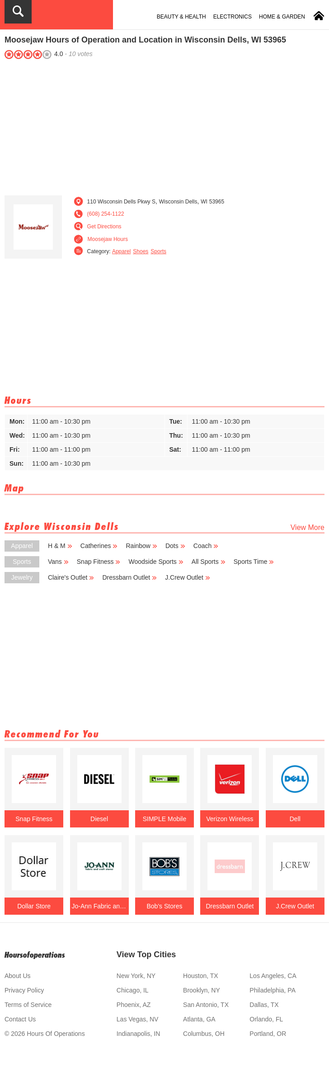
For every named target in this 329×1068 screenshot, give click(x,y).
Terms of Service (28, 1004)
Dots (175, 545)
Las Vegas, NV (138, 1019)
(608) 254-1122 (105, 214)
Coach (205, 545)
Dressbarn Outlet (129, 577)
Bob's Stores (165, 906)
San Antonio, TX (206, 1004)
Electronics (232, 17)
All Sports (209, 561)
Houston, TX (200, 975)
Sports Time (254, 561)
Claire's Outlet (71, 577)
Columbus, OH (204, 1033)
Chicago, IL (133, 990)
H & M (60, 545)
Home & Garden (282, 17)
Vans (58, 561)
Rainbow (141, 545)
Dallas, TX (263, 1004)
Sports (158, 251)
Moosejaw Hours (108, 239)
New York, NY (136, 975)
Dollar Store (34, 906)
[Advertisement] (164, 125)
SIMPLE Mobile (164, 818)
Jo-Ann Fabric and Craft (99, 906)
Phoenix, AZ (134, 1004)
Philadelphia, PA (272, 990)
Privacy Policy (24, 990)
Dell (295, 818)
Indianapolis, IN (138, 1033)
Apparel (121, 251)
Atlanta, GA (199, 1019)
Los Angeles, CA (272, 975)
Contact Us (20, 1019)
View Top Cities (146, 954)
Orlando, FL (266, 1019)
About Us (18, 975)
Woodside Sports (155, 561)
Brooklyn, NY (201, 990)
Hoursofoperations (35, 954)
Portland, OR (267, 1033)
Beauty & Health (181, 17)
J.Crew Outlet (187, 577)
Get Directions (104, 226)
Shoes (140, 251)
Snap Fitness (99, 561)
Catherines (99, 545)
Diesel (99, 818)
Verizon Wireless (229, 818)
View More (307, 527)
